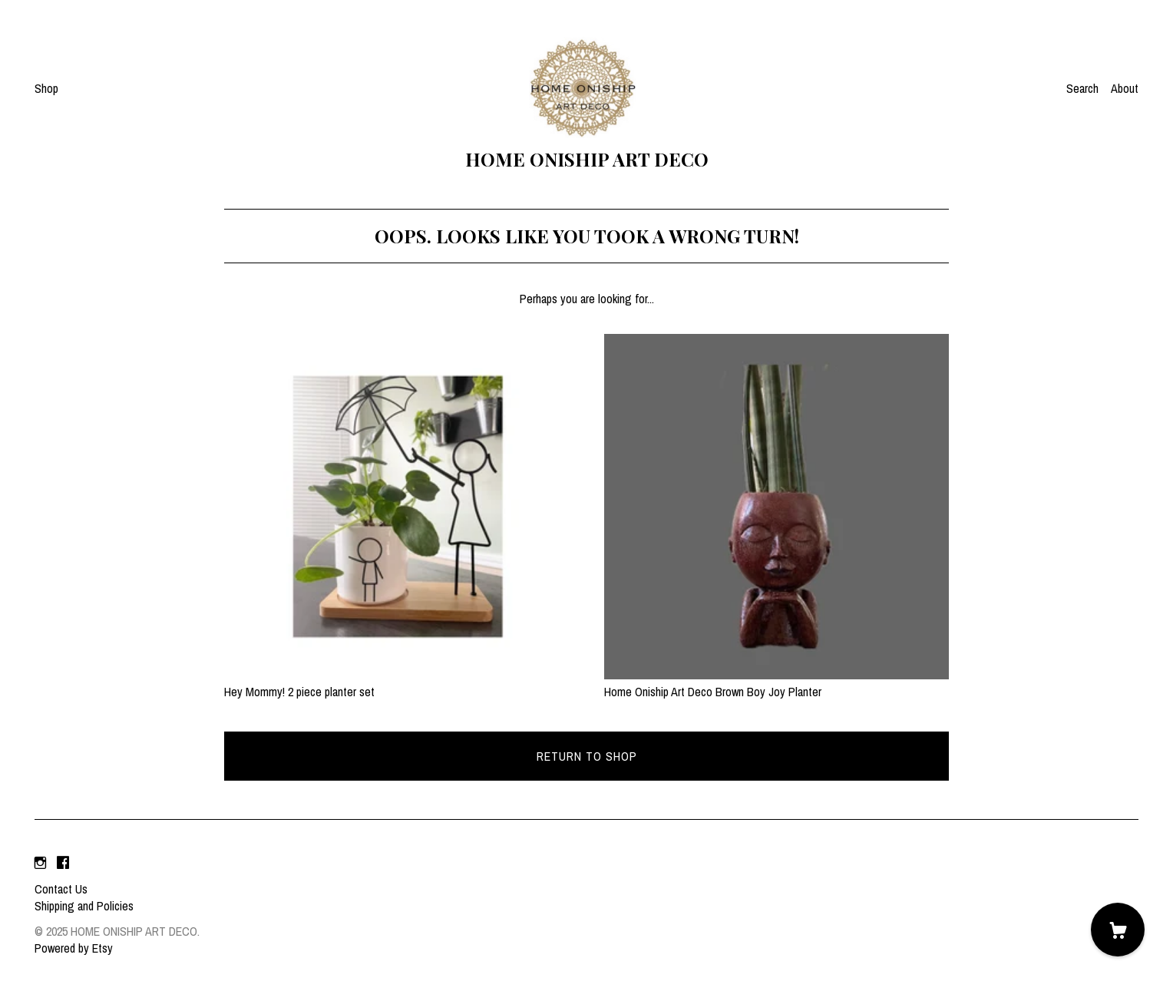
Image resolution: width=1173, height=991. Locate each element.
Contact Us (61, 888)
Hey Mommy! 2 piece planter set (396, 683)
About (1124, 88)
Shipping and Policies (84, 905)
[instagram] (40, 862)
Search (1082, 88)
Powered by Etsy (74, 948)
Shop (46, 88)
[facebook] (63, 862)
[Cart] (1118, 929)
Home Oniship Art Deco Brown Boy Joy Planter (776, 683)
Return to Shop (587, 756)
